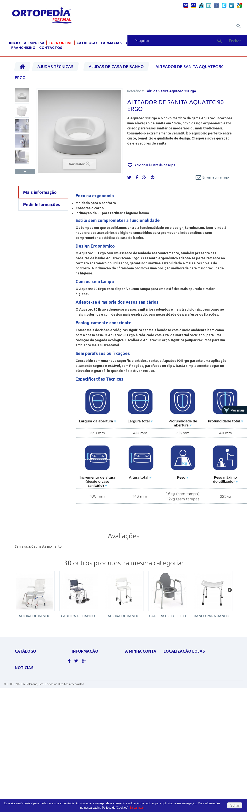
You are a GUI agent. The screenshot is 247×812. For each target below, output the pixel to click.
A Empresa (34, 43)
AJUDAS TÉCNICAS (27, 721)
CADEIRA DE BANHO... (34, 616)
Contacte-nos (82, 667)
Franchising (23, 48)
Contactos (50, 48)
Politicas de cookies (87, 673)
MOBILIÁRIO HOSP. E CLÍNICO (34, 727)
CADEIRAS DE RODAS (29, 667)
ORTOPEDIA (23, 714)
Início (14, 43)
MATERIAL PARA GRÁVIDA (32, 702)
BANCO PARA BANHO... (212, 616)
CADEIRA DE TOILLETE (168, 616)
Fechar (235, 41)
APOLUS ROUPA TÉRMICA (32, 661)
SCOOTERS (22, 708)
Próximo (25, 171)
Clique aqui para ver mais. (35, 739)
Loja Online (60, 43)
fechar (235, 805)
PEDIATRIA (22, 733)
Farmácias (111, 43)
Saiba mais (136, 807)
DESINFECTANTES (26, 684)
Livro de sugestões (86, 692)
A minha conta (140, 651)
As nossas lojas (84, 661)
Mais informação (40, 192)
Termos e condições (87, 686)
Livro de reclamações (89, 704)
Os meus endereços (140, 683)
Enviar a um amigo (216, 177)
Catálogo (87, 43)
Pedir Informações (41, 204)
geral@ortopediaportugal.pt (192, 683)
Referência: (135, 91)
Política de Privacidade (90, 679)
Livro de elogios (84, 698)
